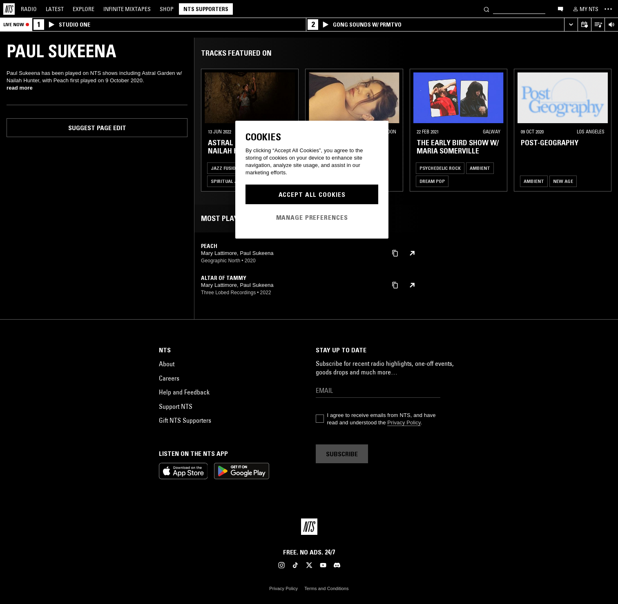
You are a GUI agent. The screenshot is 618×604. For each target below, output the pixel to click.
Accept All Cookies (312, 194)
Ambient (480, 168)
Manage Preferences (312, 217)
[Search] (486, 9)
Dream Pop (432, 181)
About (166, 364)
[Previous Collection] (602, 130)
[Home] (9, 9)
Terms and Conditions (326, 588)
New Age (563, 181)
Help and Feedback (184, 392)
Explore (83, 9)
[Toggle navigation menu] (608, 9)
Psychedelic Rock (440, 168)
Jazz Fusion (225, 168)
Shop (167, 9)
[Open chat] (560, 9)
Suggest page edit (97, 128)
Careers (169, 378)
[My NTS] (585, 9)
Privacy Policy (403, 422)
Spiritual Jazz (228, 181)
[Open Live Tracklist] (598, 25)
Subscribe (342, 454)
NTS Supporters (205, 9)
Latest (55, 9)
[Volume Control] (611, 25)
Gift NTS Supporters (185, 420)
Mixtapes (127, 9)
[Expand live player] (571, 25)
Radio (29, 9)
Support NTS (175, 406)
